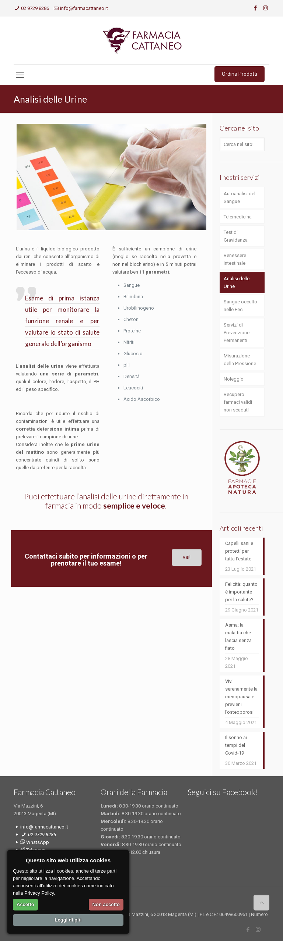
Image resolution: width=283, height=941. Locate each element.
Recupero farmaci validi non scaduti (238, 402)
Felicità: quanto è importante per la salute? (241, 591)
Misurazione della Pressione (240, 359)
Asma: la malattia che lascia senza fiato (238, 636)
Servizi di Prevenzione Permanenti (236, 332)
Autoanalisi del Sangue (239, 197)
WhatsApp (34, 842)
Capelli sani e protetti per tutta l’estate (239, 551)
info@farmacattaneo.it (84, 8)
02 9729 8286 (35, 8)
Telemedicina (238, 217)
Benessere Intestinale (235, 259)
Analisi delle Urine (236, 282)
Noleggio (234, 379)
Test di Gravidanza (236, 236)
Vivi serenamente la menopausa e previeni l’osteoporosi (241, 696)
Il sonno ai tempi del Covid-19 (236, 745)
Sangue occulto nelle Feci (240, 305)
